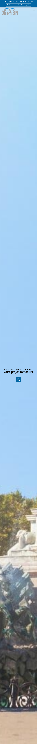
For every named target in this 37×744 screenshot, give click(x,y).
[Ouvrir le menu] (35, 10)
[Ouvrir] (18, 379)
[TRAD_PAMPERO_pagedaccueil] (9, 15)
